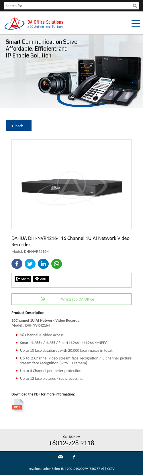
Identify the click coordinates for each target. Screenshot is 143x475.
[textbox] (68, 5)
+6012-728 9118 (71, 443)
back (19, 126)
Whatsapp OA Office (77, 299)
